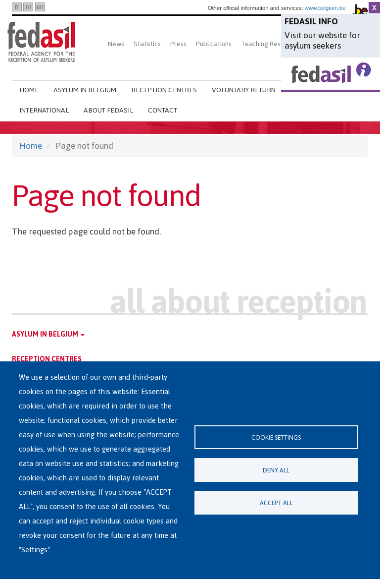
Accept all (276, 503)
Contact (162, 110)
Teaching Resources (270, 44)
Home (29, 90)
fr (17, 6)
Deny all (276, 470)
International (44, 110)
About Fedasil (108, 110)
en (40, 6)
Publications (214, 44)
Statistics (147, 44)
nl (28, 6)
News (116, 44)
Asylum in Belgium (84, 90)
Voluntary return (244, 90)
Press (178, 44)
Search (111, 68)
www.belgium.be (325, 8)
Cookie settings (276, 437)
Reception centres (164, 90)
